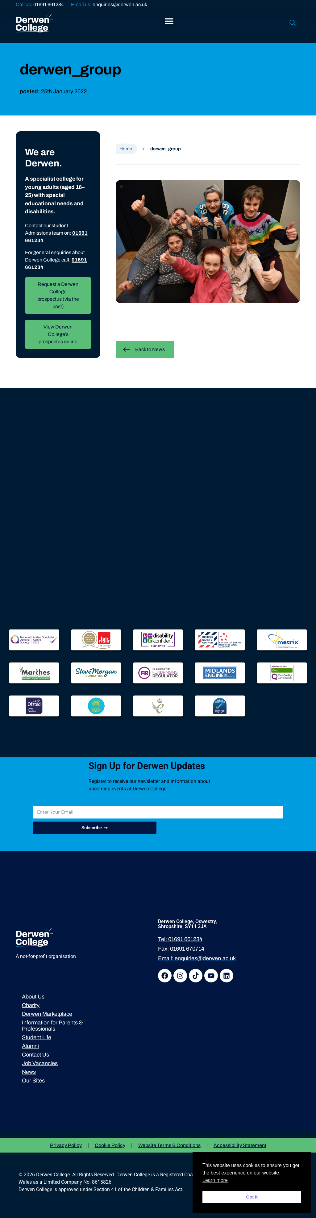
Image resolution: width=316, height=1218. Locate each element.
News (29, 1072)
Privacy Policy (66, 1145)
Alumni (30, 1046)
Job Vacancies (40, 1063)
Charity (31, 1005)
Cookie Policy (110, 1145)
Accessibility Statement (240, 1145)
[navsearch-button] (292, 23)
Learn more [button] (215, 1180)
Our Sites (33, 1081)
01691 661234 (48, 4)
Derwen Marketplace (47, 1014)
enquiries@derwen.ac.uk (120, 4)
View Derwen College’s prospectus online (58, 334)
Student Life (36, 1037)
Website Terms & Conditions (169, 1145)
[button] (169, 21)
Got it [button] (252, 1197)
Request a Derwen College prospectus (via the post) (58, 295)
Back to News (144, 349)
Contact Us (35, 1055)
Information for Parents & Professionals (52, 1025)
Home (125, 148)
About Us (33, 997)
